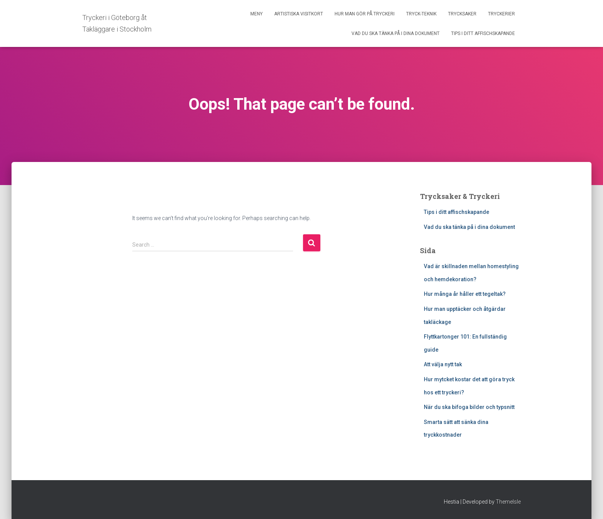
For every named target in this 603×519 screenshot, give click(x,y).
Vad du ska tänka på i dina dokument (395, 33)
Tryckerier (501, 14)
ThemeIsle (508, 502)
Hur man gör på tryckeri (365, 14)
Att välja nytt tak (443, 364)
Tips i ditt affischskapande (483, 33)
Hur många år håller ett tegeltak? (465, 294)
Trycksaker (462, 14)
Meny (256, 14)
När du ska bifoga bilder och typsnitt (469, 407)
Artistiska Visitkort (298, 14)
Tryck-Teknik (421, 14)
